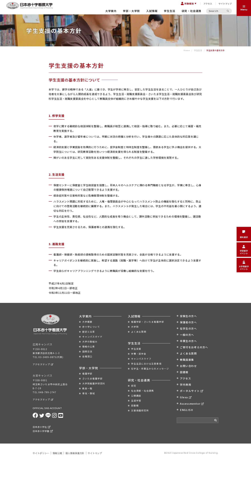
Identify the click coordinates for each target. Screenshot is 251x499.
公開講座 (136, 432)
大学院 (135, 363)
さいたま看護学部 (92, 415)
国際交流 (87, 388)
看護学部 (87, 410)
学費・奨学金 (138, 390)
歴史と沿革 (88, 368)
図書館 (135, 442)
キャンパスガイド (92, 373)
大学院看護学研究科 (93, 420)
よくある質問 (138, 368)
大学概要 (87, 358)
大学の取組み (89, 378)
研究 (133, 422)
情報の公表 (88, 383)
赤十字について (91, 363)
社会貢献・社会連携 (142, 427)
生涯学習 (136, 437)
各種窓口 (87, 393)
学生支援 (136, 385)
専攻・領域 (88, 430)
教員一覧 (87, 425)
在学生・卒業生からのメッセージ (150, 405)
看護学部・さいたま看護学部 (147, 358)
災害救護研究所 (140, 447)
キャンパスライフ (141, 395)
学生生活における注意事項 (146, 400)
